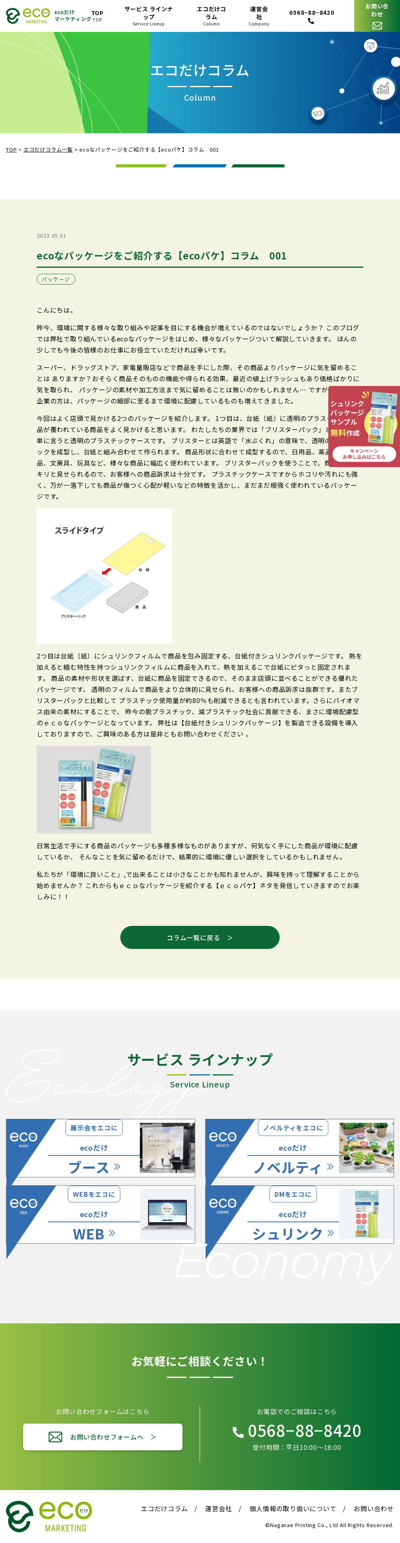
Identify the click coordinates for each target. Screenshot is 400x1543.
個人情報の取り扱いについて (292, 1508)
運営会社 (218, 1508)
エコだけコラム (164, 1508)
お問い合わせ (374, 1508)
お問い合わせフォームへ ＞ (113, 1437)
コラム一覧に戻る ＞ (200, 937)
